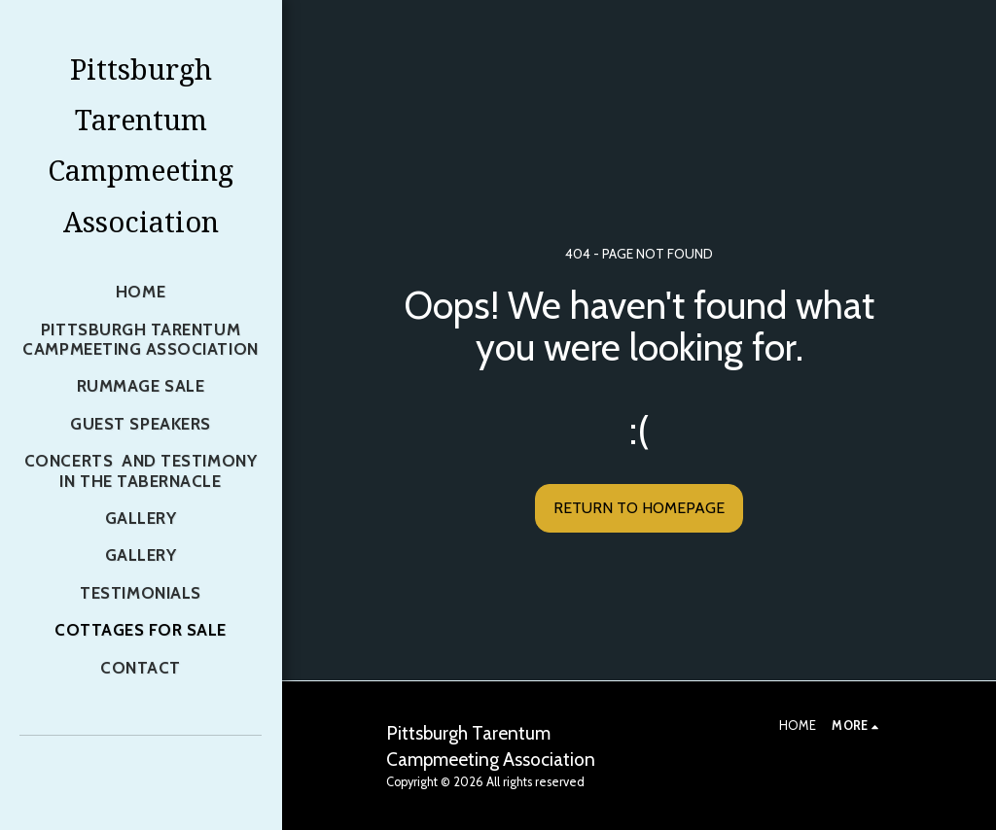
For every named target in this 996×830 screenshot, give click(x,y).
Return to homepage (639, 508)
